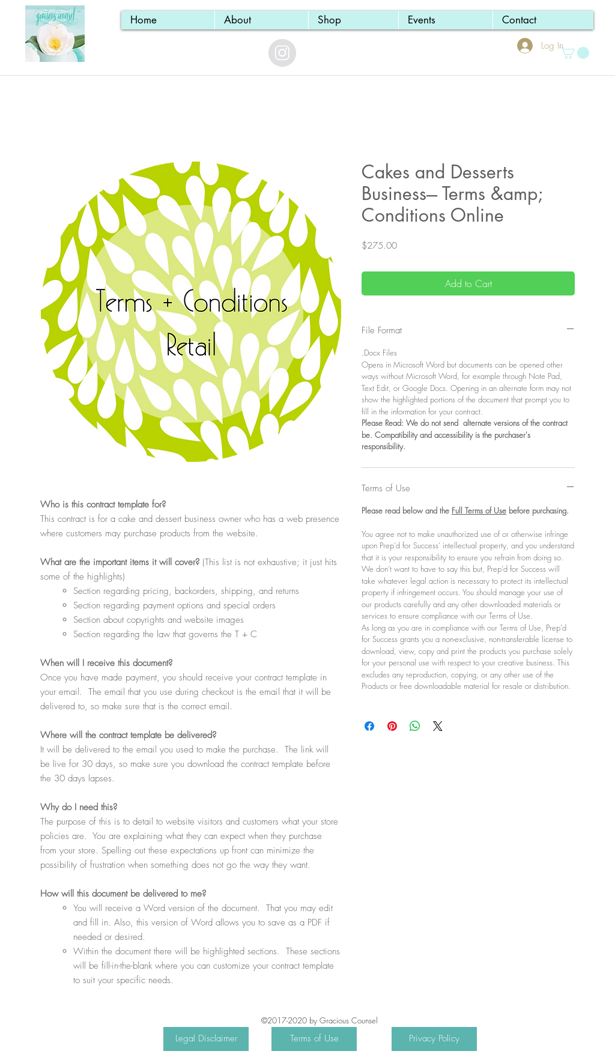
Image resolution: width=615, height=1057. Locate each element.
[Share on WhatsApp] (415, 726)
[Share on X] (438, 726)
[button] (574, 53)
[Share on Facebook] (369, 726)
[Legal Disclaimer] (206, 1039)
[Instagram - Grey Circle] (282, 53)
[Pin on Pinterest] (392, 726)
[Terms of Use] (314, 1039)
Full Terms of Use (479, 510)
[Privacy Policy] (434, 1039)
